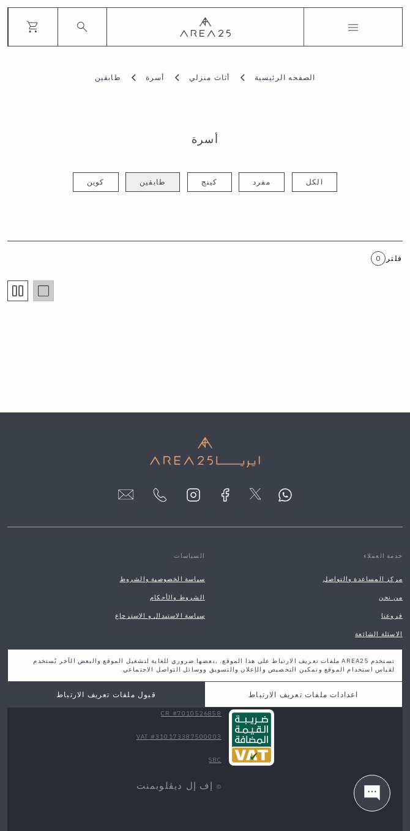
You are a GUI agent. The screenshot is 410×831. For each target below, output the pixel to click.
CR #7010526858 (191, 713)
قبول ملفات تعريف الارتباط (106, 694)
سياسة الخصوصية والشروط (162, 579)
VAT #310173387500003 (179, 737)
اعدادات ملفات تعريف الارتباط (303, 694)
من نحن (391, 597)
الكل (314, 181)
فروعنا (392, 616)
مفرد (261, 181)
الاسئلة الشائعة (379, 634)
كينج (209, 181)
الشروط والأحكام (177, 597)
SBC (215, 760)
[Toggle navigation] (353, 27)
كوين (96, 181)
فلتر (394, 258)
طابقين (153, 181)
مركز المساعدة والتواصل (363, 579)
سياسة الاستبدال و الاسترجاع (160, 616)
